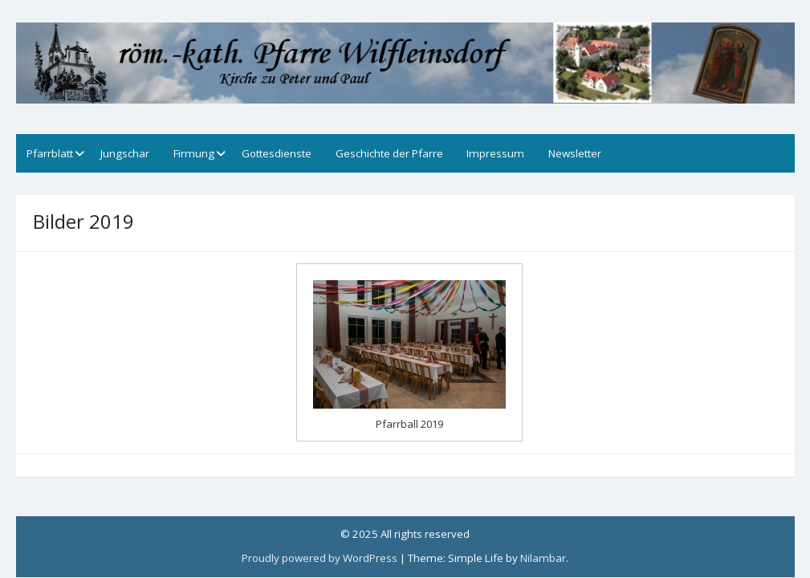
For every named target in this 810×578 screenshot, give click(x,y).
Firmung (193, 153)
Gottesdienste (276, 153)
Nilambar (543, 558)
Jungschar (124, 153)
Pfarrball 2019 (409, 424)
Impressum (495, 153)
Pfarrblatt (49, 153)
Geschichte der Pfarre (389, 153)
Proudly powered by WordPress (319, 558)
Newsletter (574, 153)
